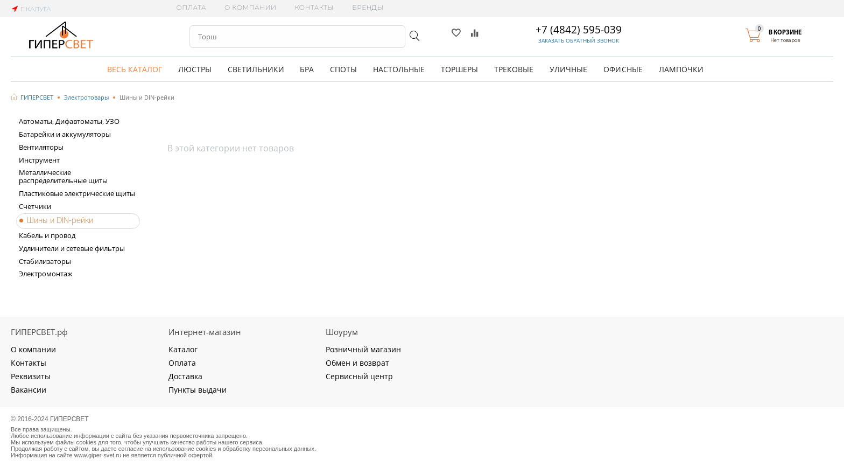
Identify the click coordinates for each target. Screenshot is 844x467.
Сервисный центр (359, 376)
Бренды (367, 7)
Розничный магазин (363, 349)
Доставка (185, 376)
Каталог (183, 349)
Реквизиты (31, 376)
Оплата (191, 7)
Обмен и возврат (357, 363)
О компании (250, 7)
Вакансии (28, 390)
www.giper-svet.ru (98, 455)
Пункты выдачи (197, 390)
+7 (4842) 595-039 (579, 30)
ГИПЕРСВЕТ (36, 97)
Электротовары (86, 97)
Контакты (314, 7)
